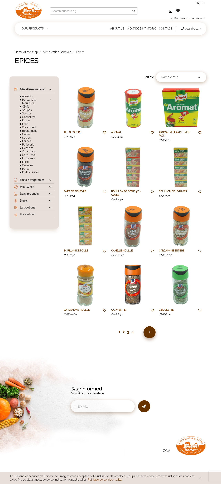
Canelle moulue (122, 250)
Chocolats (28, 151)
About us (117, 28)
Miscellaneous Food (29, 89)
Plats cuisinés (30, 172)
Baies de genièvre (75, 191)
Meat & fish (24, 187)
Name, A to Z (181, 77)
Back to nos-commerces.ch (187, 18)
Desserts (27, 148)
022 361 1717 (190, 29)
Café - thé (28, 155)
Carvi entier (119, 309)
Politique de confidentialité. (105, 479)
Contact (165, 28)
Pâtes (25, 168)
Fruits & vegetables (29, 180)
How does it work (141, 28)
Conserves (29, 117)
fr (197, 3)
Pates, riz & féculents (29, 101)
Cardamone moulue (77, 309)
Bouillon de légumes (173, 191)
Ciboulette (166, 309)
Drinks (21, 200)
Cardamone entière (171, 250)
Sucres (26, 137)
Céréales (27, 165)
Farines (26, 141)
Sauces (26, 113)
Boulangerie (29, 130)
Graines (27, 134)
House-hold (24, 214)
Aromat (116, 132)
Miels (25, 161)
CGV (166, 451)
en (203, 3)
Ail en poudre (72, 132)
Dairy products (26, 194)
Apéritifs (27, 96)
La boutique (24, 207)
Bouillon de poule (76, 250)
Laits (25, 123)
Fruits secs (29, 158)
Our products (33, 28)
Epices (26, 120)
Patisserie (28, 144)
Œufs (25, 106)
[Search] (93, 11)
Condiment (29, 127)
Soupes (27, 110)
